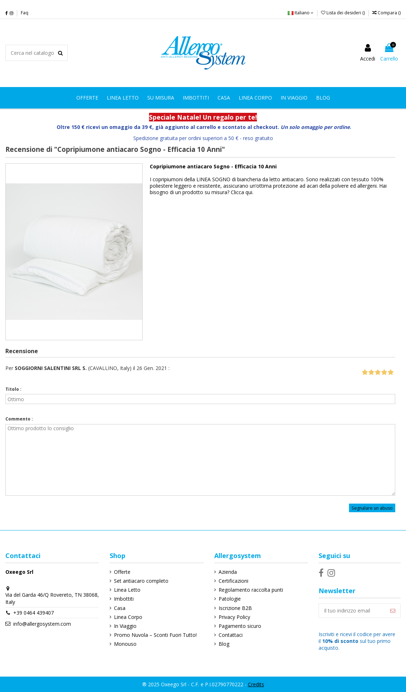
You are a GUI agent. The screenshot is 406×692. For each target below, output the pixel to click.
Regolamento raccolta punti (251, 589)
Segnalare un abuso (372, 508)
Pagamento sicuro (240, 626)
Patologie (230, 598)
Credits (256, 684)
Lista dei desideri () (343, 13)
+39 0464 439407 (33, 612)
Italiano (301, 13)
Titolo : (13, 389)
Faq (24, 13)
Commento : (19, 419)
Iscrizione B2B (235, 608)
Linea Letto (127, 589)
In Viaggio (125, 626)
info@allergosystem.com (42, 623)
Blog (224, 643)
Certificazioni (233, 580)
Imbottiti (124, 598)
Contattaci (231, 634)
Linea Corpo (128, 617)
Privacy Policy (234, 617)
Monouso (125, 643)
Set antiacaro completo (141, 580)
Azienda (228, 571)
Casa (119, 608)
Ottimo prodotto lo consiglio (200, 460)
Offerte (122, 571)
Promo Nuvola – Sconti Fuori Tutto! (155, 634)
